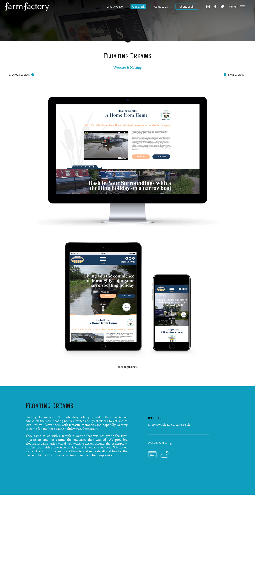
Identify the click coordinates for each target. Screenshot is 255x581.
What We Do (115, 6)
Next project (236, 74)
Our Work (138, 6)
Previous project (19, 74)
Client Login (186, 6)
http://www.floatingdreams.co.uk (169, 424)
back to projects (127, 366)
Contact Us (161, 6)
